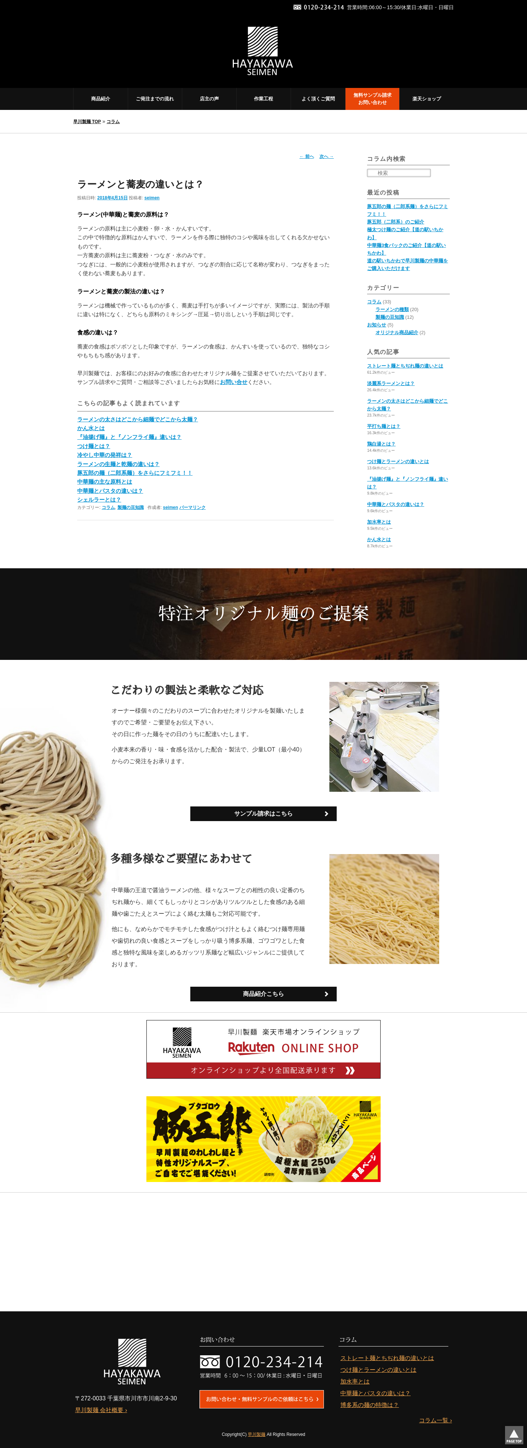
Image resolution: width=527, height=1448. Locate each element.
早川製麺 (256, 1434)
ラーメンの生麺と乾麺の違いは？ (118, 464)
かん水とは (91, 428)
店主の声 (209, 98)
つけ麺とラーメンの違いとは (398, 461)
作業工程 (263, 98)
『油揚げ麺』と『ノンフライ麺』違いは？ (129, 437)
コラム (113, 121)
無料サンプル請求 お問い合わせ (373, 98)
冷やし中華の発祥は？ (104, 455)
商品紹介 (100, 98)
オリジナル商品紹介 (396, 332)
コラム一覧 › (435, 1420)
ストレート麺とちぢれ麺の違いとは (405, 366)
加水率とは (379, 522)
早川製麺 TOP (87, 121)
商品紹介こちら (263, 994)
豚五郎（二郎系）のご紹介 (395, 222)
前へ (306, 156)
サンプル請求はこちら (263, 813)
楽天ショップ (426, 98)
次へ (326, 156)
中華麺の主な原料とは (104, 482)
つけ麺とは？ (93, 446)
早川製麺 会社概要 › (101, 1410)
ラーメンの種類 (392, 309)
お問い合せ (233, 382)
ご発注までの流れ (155, 98)
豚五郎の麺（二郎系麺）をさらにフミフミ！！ (135, 473)
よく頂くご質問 (318, 98)
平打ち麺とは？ (383, 426)
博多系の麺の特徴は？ (369, 1404)
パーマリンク (192, 507)
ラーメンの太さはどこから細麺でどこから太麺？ (137, 419)
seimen (152, 197)
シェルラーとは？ (99, 499)
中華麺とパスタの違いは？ (110, 491)
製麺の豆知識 (130, 507)
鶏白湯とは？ (381, 444)
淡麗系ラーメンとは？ (391, 383)
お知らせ (376, 325)
